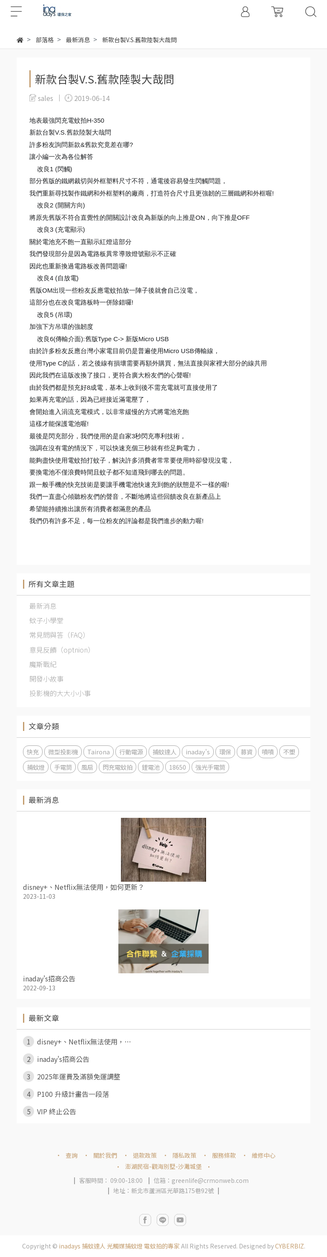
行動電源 (131, 751)
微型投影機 (63, 751)
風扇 (87, 766)
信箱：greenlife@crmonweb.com (201, 1180)
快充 (33, 751)
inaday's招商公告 (49, 978)
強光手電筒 (210, 766)
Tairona (98, 751)
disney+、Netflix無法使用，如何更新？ (83, 887)
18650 (177, 766)
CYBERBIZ (289, 1246)
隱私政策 (184, 1155)
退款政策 (145, 1155)
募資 (246, 751)
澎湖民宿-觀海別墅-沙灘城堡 (163, 1166)
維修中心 (263, 1155)
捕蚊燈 (36, 766)
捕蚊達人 (164, 751)
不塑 (289, 751)
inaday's (198, 751)
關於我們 (105, 1155)
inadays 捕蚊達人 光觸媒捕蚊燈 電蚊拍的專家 (119, 1246)
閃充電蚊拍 (117, 766)
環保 (225, 751)
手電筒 (63, 766)
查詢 (71, 1155)
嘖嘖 (268, 751)
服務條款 (224, 1155)
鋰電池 (151, 766)
